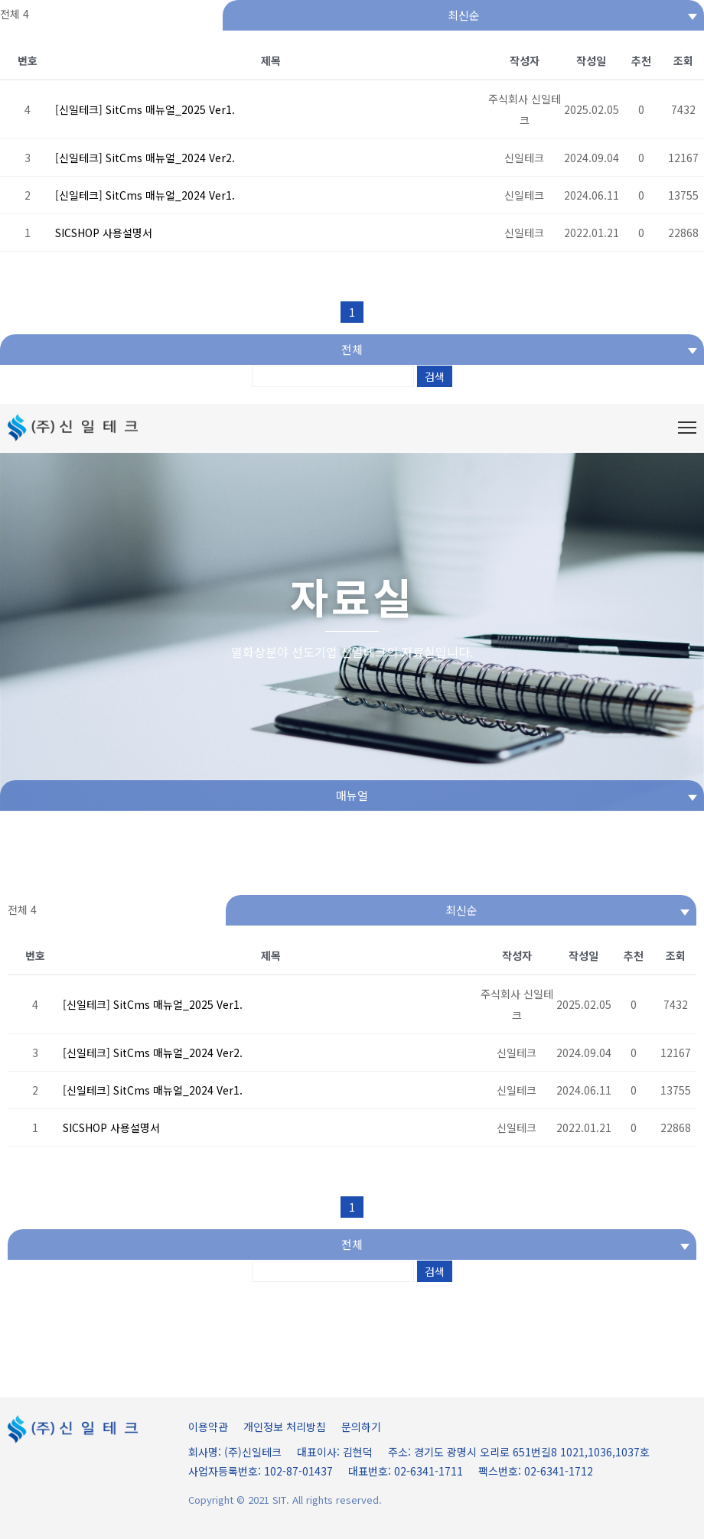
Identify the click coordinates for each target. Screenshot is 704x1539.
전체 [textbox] (352, 349)
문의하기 (361, 1426)
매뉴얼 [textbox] (352, 795)
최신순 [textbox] (464, 15)
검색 (435, 376)
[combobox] (463, 15)
